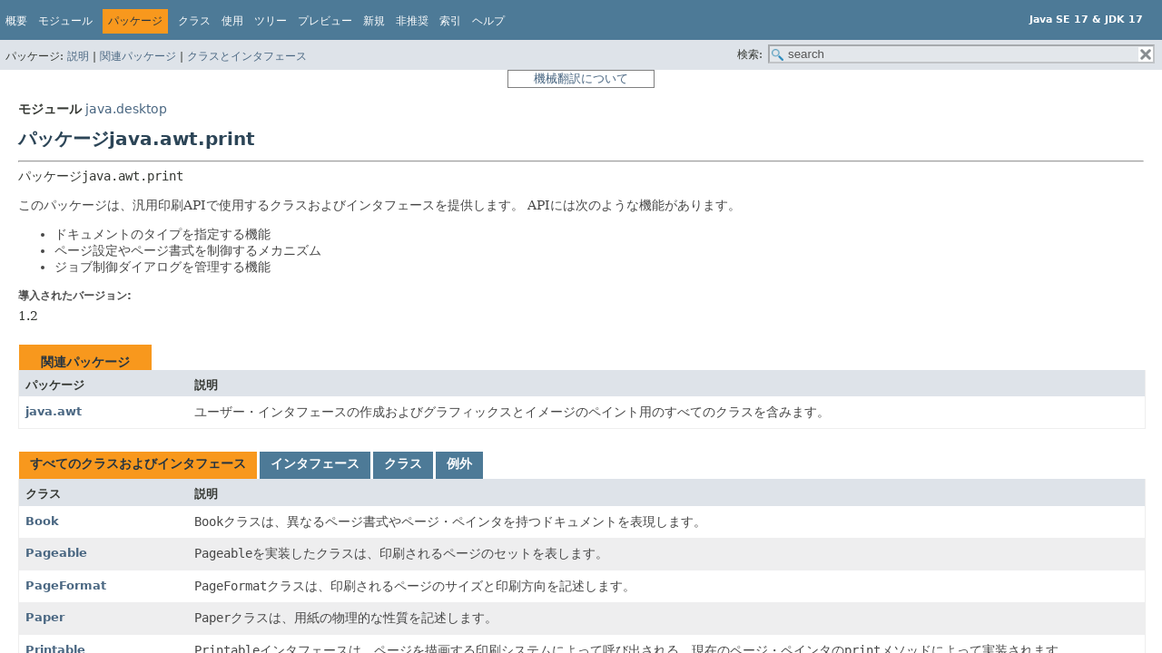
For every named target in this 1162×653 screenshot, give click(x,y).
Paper (44, 617)
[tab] (138, 465)
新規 (374, 21)
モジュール (65, 21)
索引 (450, 21)
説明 (78, 56)
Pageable (56, 553)
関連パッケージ (138, 56)
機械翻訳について (581, 78)
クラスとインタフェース (247, 56)
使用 (232, 21)
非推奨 (412, 21)
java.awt (53, 411)
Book (42, 521)
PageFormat (65, 585)
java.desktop (126, 109)
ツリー (270, 21)
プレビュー (325, 21)
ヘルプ (488, 21)
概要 (16, 21)
